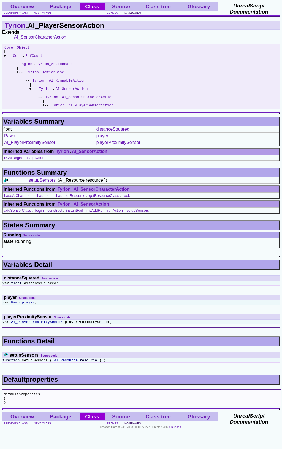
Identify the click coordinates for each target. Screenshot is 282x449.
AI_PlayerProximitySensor (29, 154)
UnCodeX (175, 445)
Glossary (199, 6)
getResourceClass (104, 208)
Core (8, 47)
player (102, 148)
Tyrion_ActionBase (54, 67)
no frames (132, 13)
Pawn (9, 148)
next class (42, 13)
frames (112, 13)
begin (39, 223)
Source (121, 6)
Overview (22, 6)
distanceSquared (112, 141)
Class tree (158, 6)
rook (126, 208)
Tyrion (15, 25)
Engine (26, 67)
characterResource (69, 208)
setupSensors (42, 192)
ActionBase (53, 77)
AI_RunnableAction (67, 87)
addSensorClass (17, 223)
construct (54, 223)
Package (60, 6)
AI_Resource (66, 375)
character (43, 208)
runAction (115, 223)
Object (23, 47)
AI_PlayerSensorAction (90, 117)
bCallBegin (13, 170)
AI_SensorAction (71, 97)
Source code (31, 247)
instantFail (74, 223)
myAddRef (95, 223)
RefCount (33, 57)
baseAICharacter (18, 208)
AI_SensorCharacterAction (40, 37)
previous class (16, 13)
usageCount (35, 170)
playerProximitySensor (118, 154)
